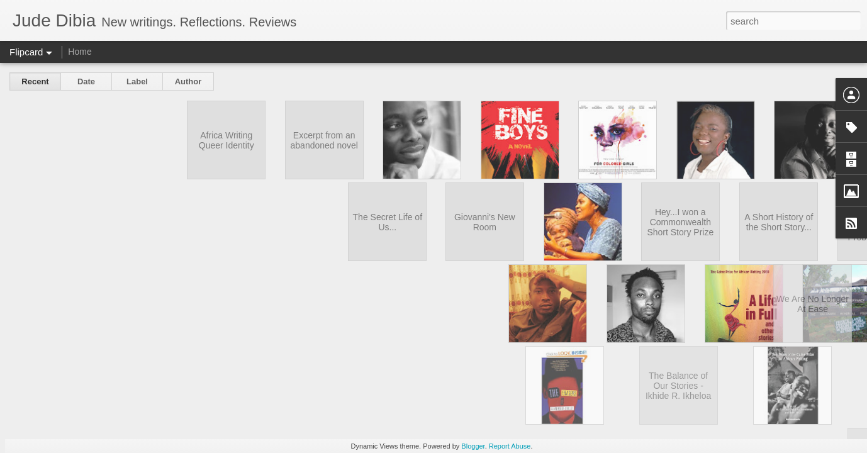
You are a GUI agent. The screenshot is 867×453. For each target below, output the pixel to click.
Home (79, 52)
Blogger (472, 446)
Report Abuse (510, 446)
